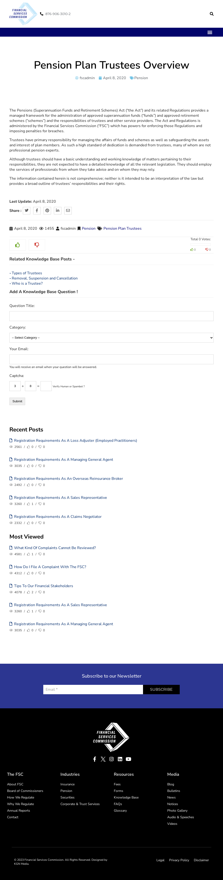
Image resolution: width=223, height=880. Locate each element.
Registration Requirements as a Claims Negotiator (55, 516)
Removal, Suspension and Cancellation (45, 278)
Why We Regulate (20, 804)
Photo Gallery (177, 810)
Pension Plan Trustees (123, 228)
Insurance (67, 784)
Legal (160, 860)
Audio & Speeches (180, 817)
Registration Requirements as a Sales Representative (58, 497)
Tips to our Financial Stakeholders (41, 586)
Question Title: (22, 305)
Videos (172, 824)
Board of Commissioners (25, 791)
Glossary (120, 810)
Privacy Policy (179, 860)
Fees (117, 784)
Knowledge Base (126, 797)
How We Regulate (20, 797)
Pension (141, 78)
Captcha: (16, 375)
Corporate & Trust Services (80, 804)
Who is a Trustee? (27, 283)
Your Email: (18, 349)
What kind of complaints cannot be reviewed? (52, 547)
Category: (17, 327)
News (171, 797)
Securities (67, 797)
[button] (212, 14)
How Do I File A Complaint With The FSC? (47, 567)
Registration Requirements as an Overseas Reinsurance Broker (66, 478)
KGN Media (21, 864)
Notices (172, 804)
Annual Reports (18, 810)
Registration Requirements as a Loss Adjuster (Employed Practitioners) (73, 440)
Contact (12, 817)
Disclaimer (201, 860)
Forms (118, 791)
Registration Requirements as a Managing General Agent (61, 459)
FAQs (118, 804)
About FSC (15, 784)
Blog (170, 784)
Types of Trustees (27, 273)
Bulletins (173, 791)
